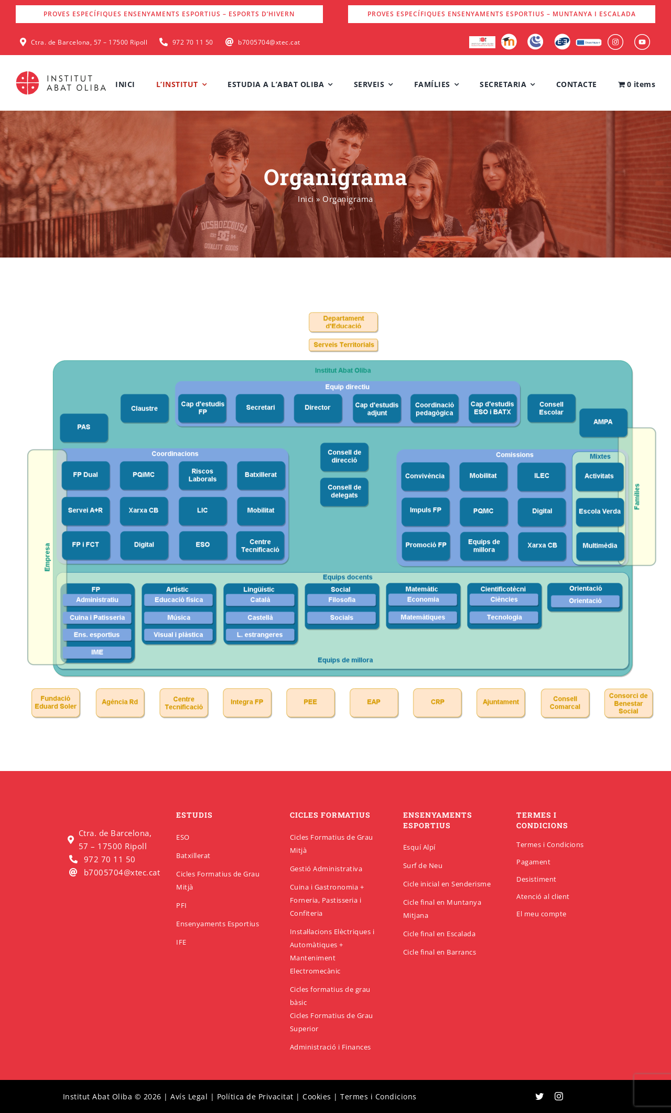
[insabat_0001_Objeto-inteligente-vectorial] (615, 38)
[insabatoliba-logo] (62, 73)
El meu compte (541, 913)
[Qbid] (562, 37)
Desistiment (536, 879)
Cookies (316, 1096)
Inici (306, 199)
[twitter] (539, 1096)
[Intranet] (535, 37)
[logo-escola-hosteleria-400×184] (482, 40)
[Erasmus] (589, 42)
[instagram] (559, 1096)
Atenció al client (543, 896)
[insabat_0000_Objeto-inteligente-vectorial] (642, 38)
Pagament (533, 861)
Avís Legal (189, 1096)
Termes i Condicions (550, 844)
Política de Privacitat (255, 1096)
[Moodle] (509, 37)
